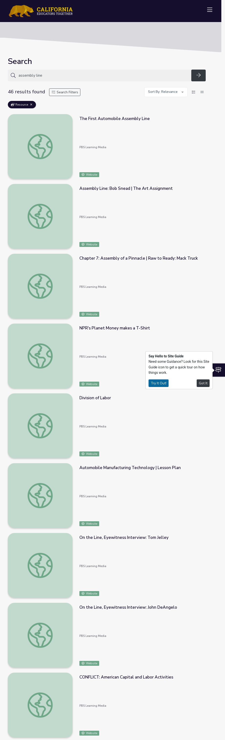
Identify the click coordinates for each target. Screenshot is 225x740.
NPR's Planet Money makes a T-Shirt (114, 328)
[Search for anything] (103, 75)
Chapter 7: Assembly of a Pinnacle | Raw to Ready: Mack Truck (138, 258)
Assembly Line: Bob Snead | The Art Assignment (126, 188)
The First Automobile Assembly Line (114, 118)
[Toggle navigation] (210, 10)
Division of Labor (95, 398)
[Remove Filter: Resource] (31, 104)
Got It (203, 383)
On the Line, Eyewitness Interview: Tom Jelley (124, 537)
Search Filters (64, 92)
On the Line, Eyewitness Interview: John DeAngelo (128, 607)
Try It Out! (158, 383)
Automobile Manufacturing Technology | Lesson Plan (130, 468)
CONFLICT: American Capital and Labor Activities (126, 677)
